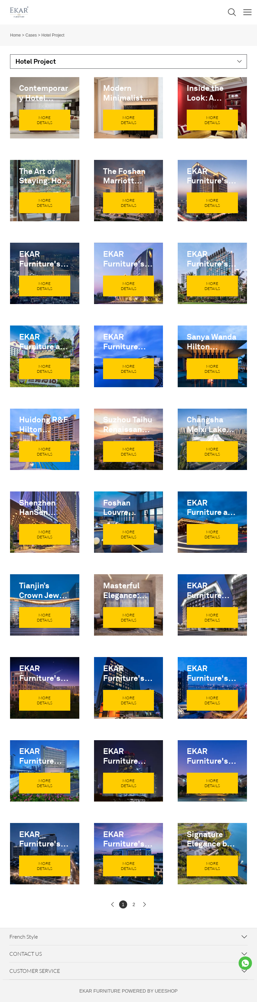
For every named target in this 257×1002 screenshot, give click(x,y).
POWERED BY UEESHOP (150, 991)
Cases (31, 35)
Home (15, 35)
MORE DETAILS (44, 120)
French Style (23, 936)
